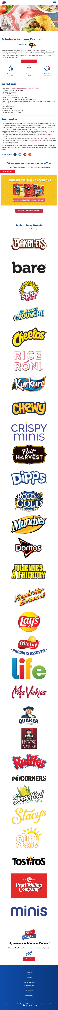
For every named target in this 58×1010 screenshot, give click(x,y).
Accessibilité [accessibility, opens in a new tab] (27, 980)
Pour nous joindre (29, 972)
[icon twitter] (19, 154)
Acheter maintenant (29, 61)
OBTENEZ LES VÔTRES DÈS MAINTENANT (29, 212)
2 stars (46, 76)
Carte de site (29, 977)
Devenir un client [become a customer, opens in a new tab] (27, 996)
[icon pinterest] (24, 154)
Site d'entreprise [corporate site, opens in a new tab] (27, 991)
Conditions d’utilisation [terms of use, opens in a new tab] (28, 985)
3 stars (47, 76)
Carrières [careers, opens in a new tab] (26, 993)
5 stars (50, 76)
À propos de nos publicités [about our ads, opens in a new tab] (28, 988)
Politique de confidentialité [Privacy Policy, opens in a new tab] (28, 983)
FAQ (29, 975)
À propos (29, 969)
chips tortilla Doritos (32, 123)
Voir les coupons (7, 171)
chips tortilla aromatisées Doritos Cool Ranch (25, 88)
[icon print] (29, 154)
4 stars (49, 76)
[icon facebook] (15, 154)
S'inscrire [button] (29, 959)
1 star (44, 76)
